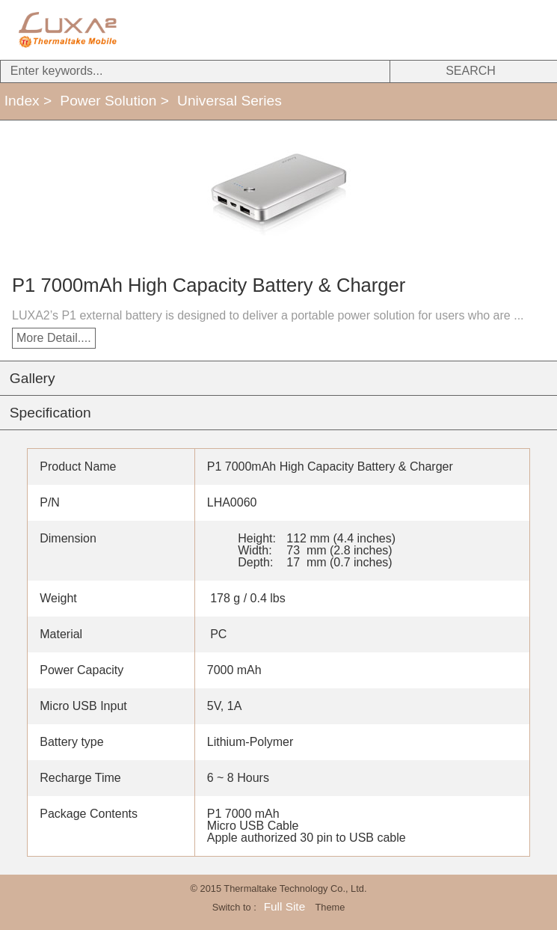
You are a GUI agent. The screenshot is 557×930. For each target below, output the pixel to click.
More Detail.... (53, 337)
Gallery (32, 378)
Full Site (284, 906)
